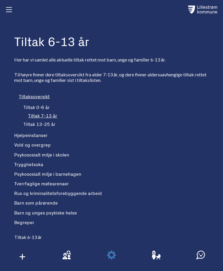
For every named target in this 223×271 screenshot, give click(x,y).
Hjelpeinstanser (31, 135)
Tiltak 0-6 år (37, 107)
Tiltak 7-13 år (42, 116)
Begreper (24, 222)
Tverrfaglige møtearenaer (41, 184)
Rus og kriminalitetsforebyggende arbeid (58, 193)
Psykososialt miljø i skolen (41, 155)
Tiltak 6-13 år (28, 237)
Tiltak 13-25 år (39, 124)
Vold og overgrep (32, 145)
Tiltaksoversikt (34, 96)
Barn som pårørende (36, 203)
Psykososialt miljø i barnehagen (47, 174)
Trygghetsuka (28, 164)
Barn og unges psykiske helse (45, 213)
